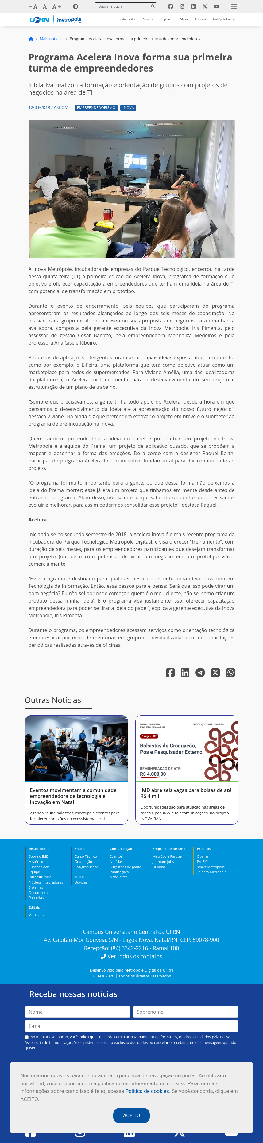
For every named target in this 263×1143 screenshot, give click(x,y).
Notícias (116, 861)
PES (77, 871)
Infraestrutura (40, 877)
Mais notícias (51, 38)
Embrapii (200, 19)
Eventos (116, 856)
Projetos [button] (165, 19)
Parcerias (36, 897)
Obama (202, 856)
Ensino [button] (146, 19)
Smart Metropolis (210, 866)
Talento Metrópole (211, 871)
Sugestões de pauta (125, 866)
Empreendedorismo (96, 107)
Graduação (83, 861)
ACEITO (131, 1115)
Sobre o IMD (38, 856)
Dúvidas (81, 882)
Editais (184, 19)
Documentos (39, 892)
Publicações (119, 871)
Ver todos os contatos (131, 956)
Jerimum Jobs (163, 861)
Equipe (34, 871)
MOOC (80, 877)
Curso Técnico (86, 856)
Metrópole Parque (224, 19)
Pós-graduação (86, 866)
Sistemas (36, 887)
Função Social (40, 866)
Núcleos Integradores (46, 882)
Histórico (36, 861)
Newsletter (118, 877)
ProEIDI (203, 861)
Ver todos (36, 915)
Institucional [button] (125, 19)
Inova (128, 107)
